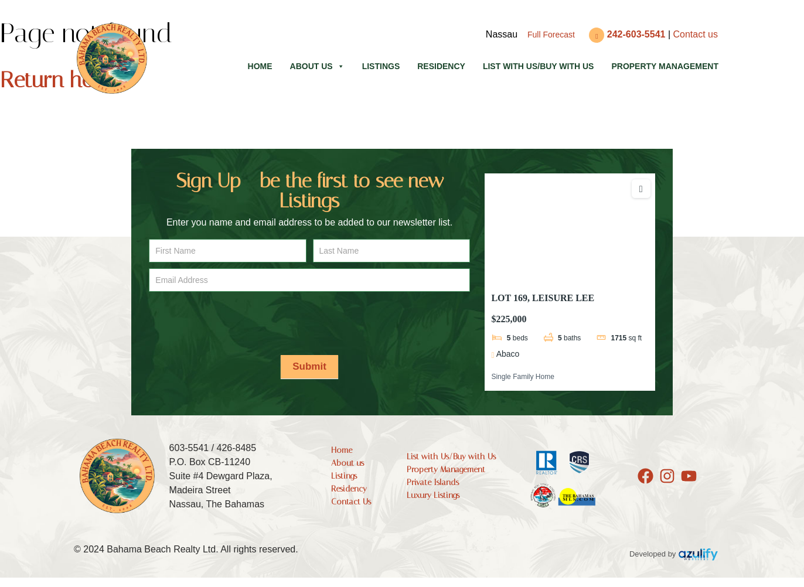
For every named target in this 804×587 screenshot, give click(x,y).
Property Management (664, 66)
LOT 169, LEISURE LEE (542, 298)
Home (260, 66)
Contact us (695, 34)
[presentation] (238, 320)
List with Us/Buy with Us (538, 66)
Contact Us (351, 502)
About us (317, 66)
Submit (309, 366)
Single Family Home (522, 377)
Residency (441, 66)
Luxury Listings (433, 495)
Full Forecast (551, 34)
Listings (381, 66)
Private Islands (433, 482)
